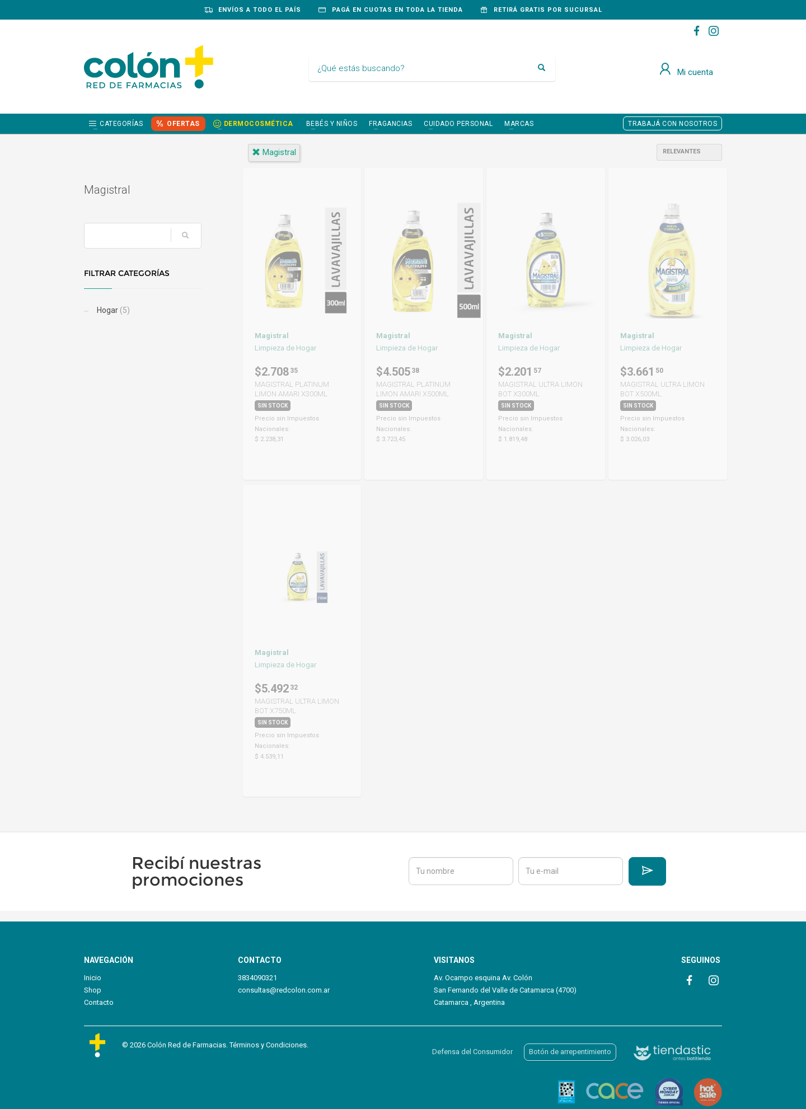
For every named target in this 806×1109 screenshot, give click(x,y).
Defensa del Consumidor (472, 1051)
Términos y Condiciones (268, 1045)
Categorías (121, 124)
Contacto (99, 1002)
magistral (274, 152)
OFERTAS (183, 124)
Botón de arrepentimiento (570, 1051)
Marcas (518, 124)
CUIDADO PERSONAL (458, 124)
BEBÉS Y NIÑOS (332, 124)
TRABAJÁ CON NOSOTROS (672, 124)
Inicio (92, 978)
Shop (92, 990)
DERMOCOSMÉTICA (258, 124)
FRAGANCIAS (390, 124)
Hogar (112, 310)
